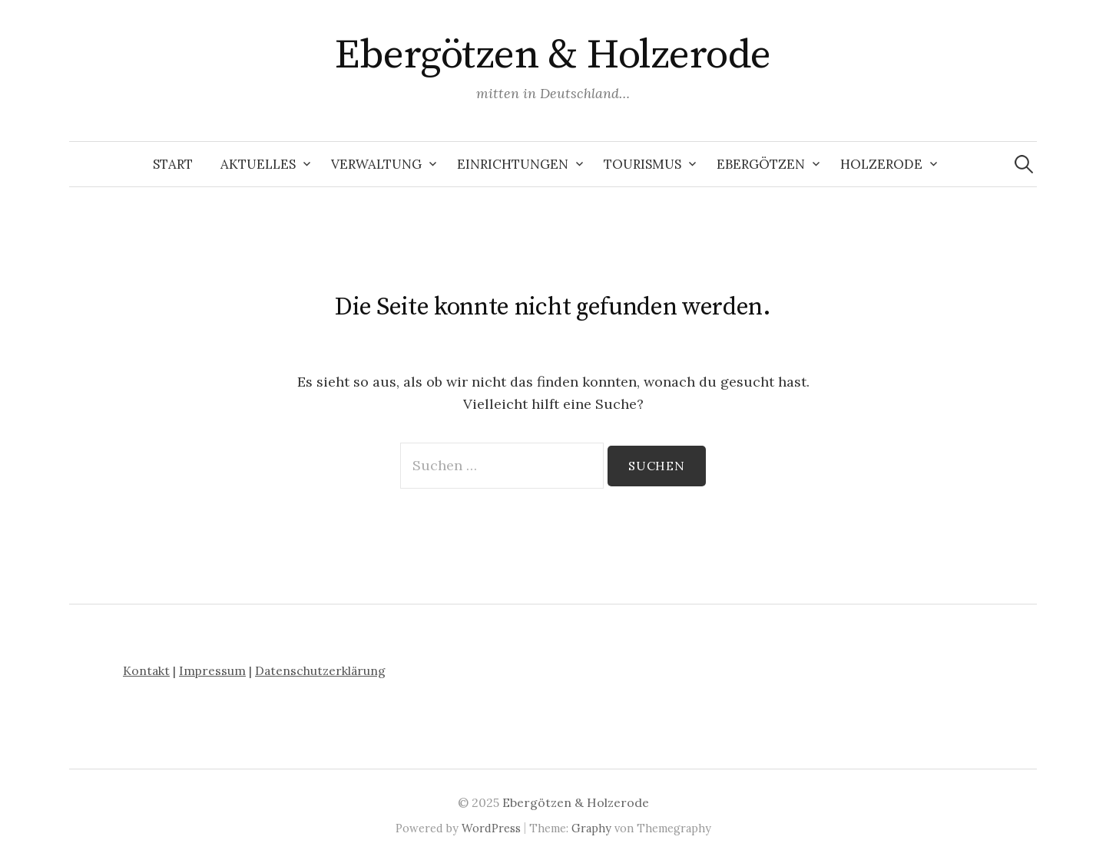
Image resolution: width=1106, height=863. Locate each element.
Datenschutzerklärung (320, 670)
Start (173, 164)
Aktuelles (258, 164)
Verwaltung (376, 164)
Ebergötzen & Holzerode (552, 55)
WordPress (491, 828)
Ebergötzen (761, 164)
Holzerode (881, 164)
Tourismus (642, 164)
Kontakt (146, 670)
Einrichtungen (512, 164)
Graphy (591, 828)
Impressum (212, 670)
